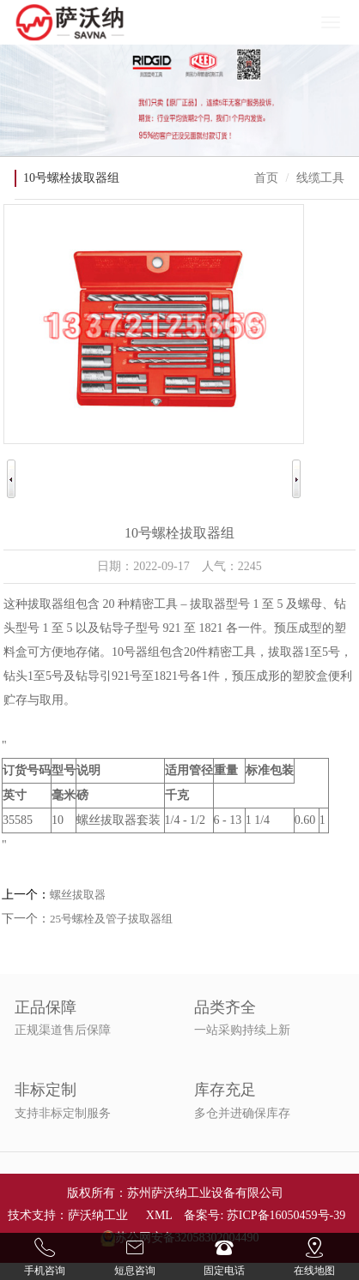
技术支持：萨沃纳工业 (68, 1215)
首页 (266, 177)
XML (159, 1215)
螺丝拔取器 (78, 894)
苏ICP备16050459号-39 (286, 1215)
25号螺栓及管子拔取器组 (111, 918)
